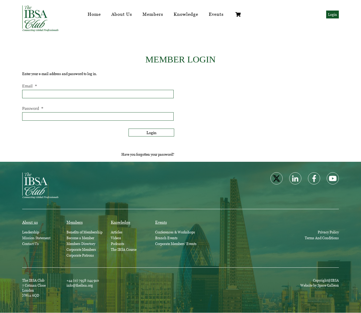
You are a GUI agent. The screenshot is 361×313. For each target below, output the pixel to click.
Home (94, 14)
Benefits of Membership (84, 232)
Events (216, 14)
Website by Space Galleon (319, 285)
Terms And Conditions (322, 238)
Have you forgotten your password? (147, 154)
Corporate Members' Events (176, 244)
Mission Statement (36, 238)
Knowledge (186, 14)
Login (332, 14)
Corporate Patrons (80, 255)
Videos (116, 238)
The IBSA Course (123, 249)
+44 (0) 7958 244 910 (82, 280)
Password (32, 108)
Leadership (30, 232)
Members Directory (80, 244)
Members (152, 14)
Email (29, 86)
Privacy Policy (328, 232)
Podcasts (117, 244)
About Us (121, 14)
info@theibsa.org (79, 285)
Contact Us (30, 244)
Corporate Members (81, 249)
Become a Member (80, 238)
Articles (116, 232)
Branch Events (166, 238)
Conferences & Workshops (175, 232)
